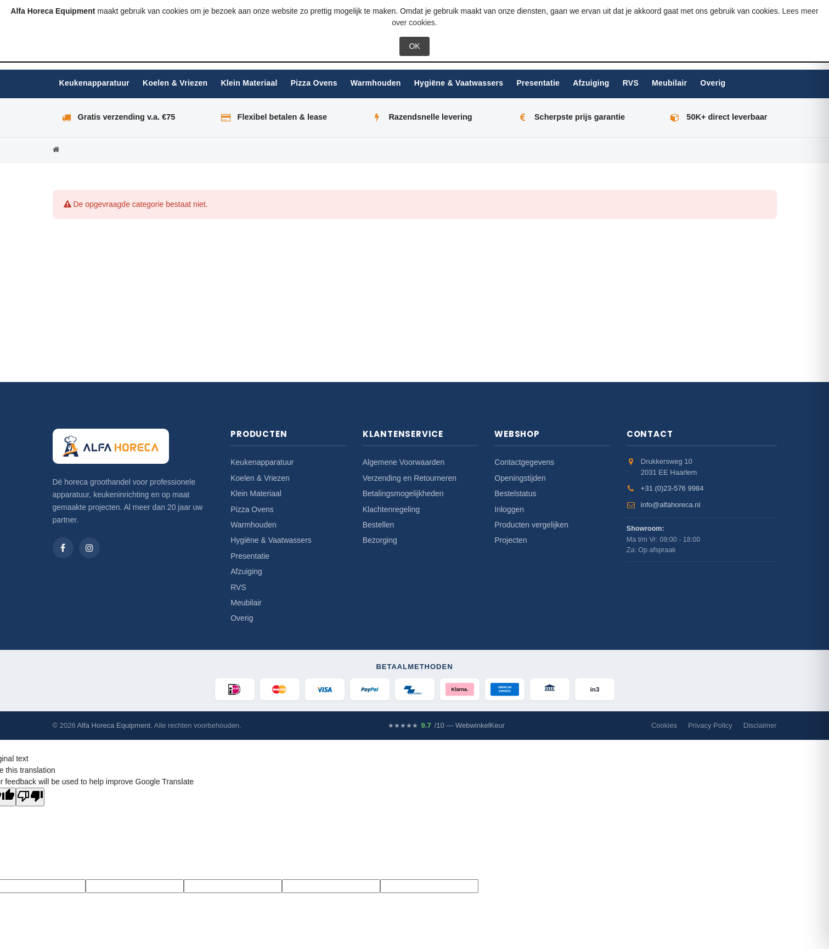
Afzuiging (591, 82)
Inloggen (509, 509)
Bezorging (380, 540)
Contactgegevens (524, 462)
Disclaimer (760, 725)
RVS (631, 82)
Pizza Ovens (314, 82)
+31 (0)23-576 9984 (672, 488)
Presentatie (538, 82)
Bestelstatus (515, 493)
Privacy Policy (710, 725)
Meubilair (669, 82)
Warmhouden (376, 82)
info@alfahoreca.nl (671, 505)
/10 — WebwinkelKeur (446, 725)
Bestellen (378, 524)
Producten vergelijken (531, 524)
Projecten (510, 540)
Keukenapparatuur (94, 82)
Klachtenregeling (391, 509)
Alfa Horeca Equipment (114, 725)
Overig (712, 82)
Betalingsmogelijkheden (403, 493)
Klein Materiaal (249, 82)
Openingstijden (519, 478)
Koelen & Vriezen (175, 82)
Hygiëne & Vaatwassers (459, 82)
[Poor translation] (30, 797)
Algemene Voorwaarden (403, 462)
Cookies (664, 725)
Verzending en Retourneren (409, 478)
